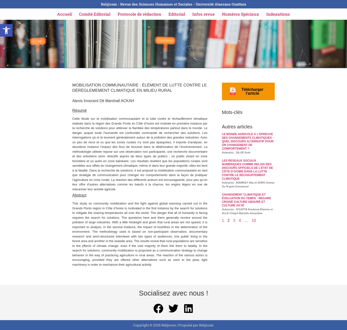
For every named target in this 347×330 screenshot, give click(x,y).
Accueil (64, 14)
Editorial (176, 14)
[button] (6, 30)
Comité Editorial (94, 14)
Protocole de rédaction (139, 14)
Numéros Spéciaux (240, 14)
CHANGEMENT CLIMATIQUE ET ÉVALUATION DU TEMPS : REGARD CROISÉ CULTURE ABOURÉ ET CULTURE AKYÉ (246, 200)
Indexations (278, 14)
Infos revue (203, 14)
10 (254, 220)
